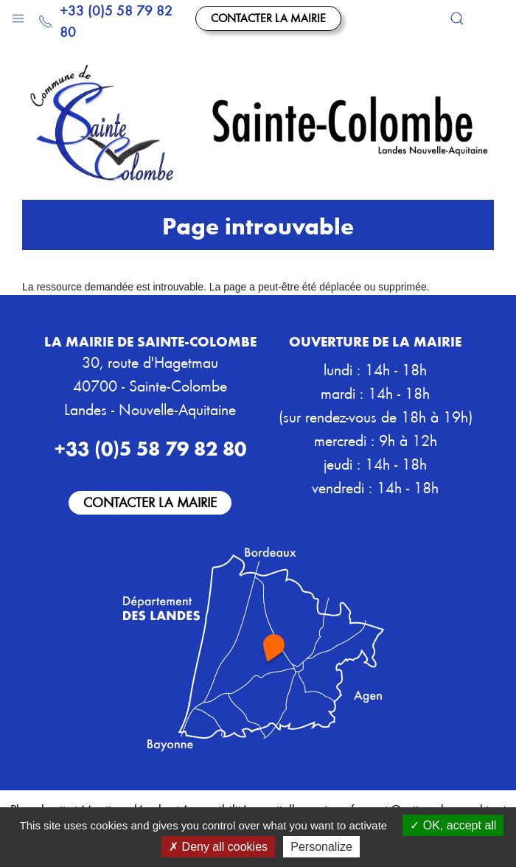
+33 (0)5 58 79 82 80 (105, 21)
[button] (18, 15)
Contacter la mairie (268, 17)
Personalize (321, 846)
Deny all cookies (218, 846)
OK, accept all (453, 825)
